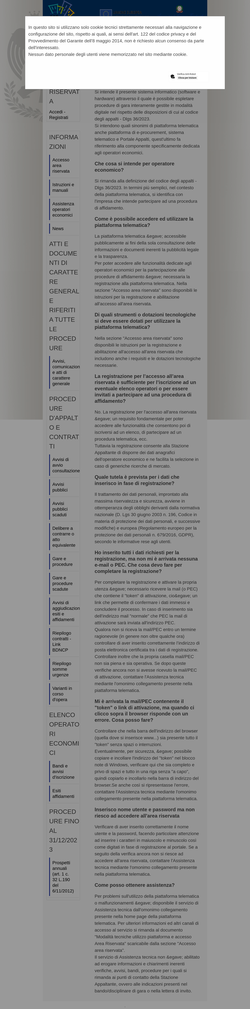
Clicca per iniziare (187, 77)
